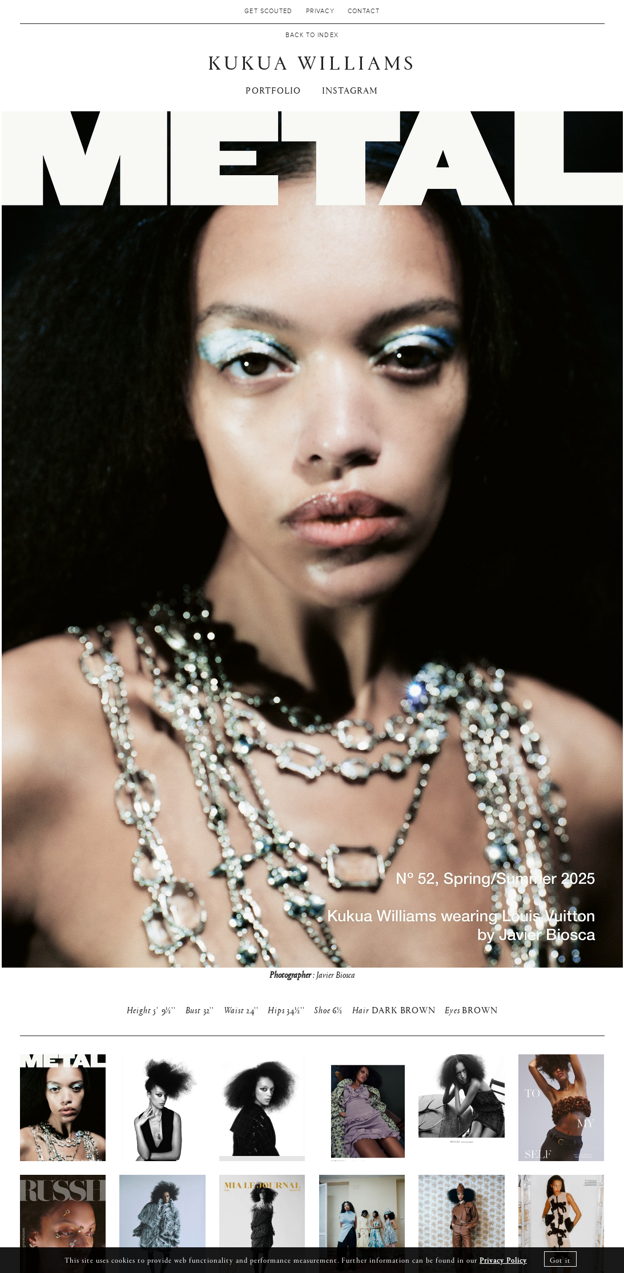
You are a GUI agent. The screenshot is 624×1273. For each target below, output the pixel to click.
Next (591, 564)
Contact (364, 11)
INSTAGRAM (350, 89)
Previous (32, 564)
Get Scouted (268, 11)
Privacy (320, 11)
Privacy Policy (503, 1260)
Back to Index (312, 35)
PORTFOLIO (273, 89)
